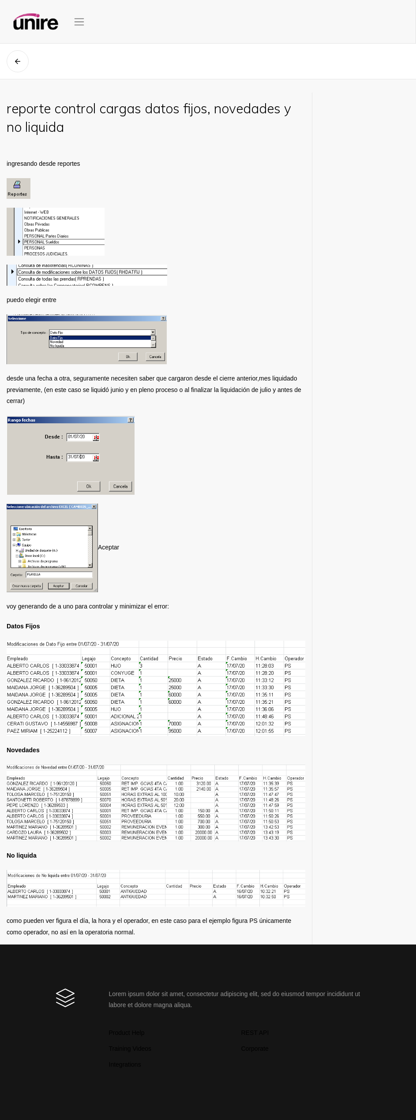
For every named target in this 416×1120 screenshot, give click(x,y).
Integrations (125, 1064)
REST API (255, 1032)
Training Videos (130, 1048)
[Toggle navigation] (79, 22)
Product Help (127, 1032)
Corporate (255, 1048)
